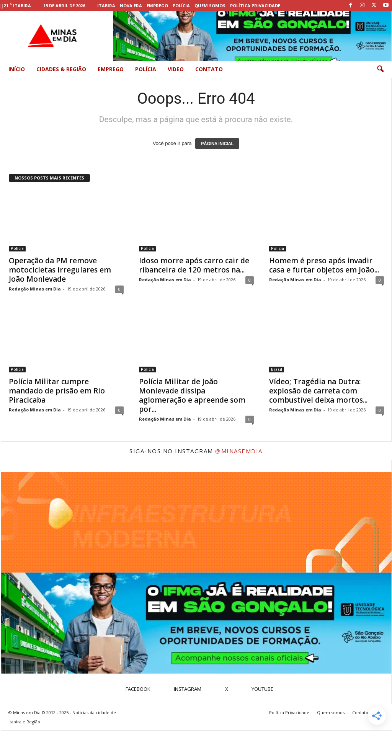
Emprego (157, 5)
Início (16, 69)
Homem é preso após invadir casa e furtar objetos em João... (324, 265)
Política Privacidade (255, 5)
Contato (209, 69)
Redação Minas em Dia (35, 289)
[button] (380, 69)
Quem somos (209, 5)
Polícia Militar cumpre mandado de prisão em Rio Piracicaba (57, 391)
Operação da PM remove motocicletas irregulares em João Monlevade (60, 270)
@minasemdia (239, 451)
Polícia (181, 5)
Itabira (106, 5)
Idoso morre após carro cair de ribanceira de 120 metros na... (194, 265)
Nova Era (131, 5)
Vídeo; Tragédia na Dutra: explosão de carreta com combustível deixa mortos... (318, 391)
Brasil (276, 369)
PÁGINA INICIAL (217, 143)
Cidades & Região (61, 69)
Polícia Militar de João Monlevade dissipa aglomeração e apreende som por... (192, 395)
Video (176, 69)
